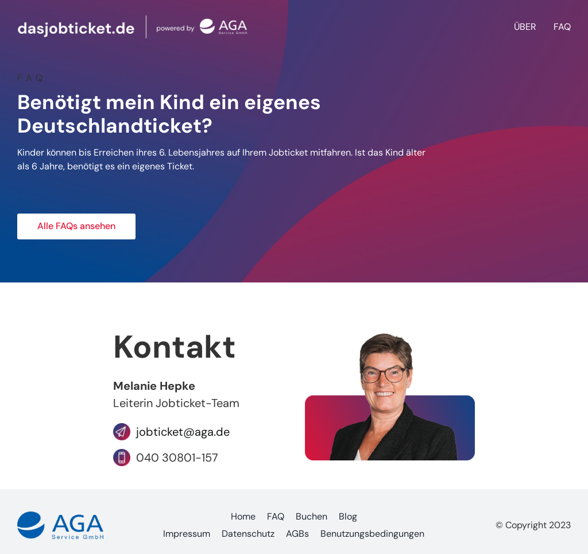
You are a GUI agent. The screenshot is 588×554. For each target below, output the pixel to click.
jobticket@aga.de (180, 431)
